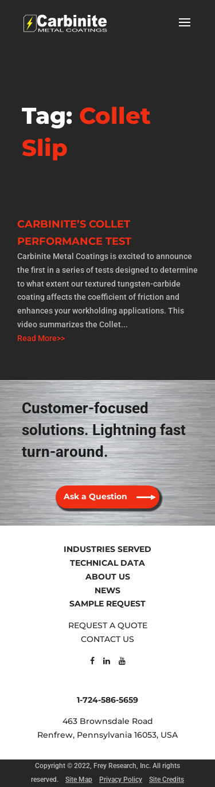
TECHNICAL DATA (107, 563)
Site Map (78, 780)
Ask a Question (95, 496)
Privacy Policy (120, 780)
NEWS (107, 590)
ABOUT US (107, 576)
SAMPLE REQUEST (107, 603)
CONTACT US (107, 639)
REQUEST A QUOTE (107, 625)
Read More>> (41, 338)
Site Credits (166, 780)
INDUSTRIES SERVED (107, 549)
